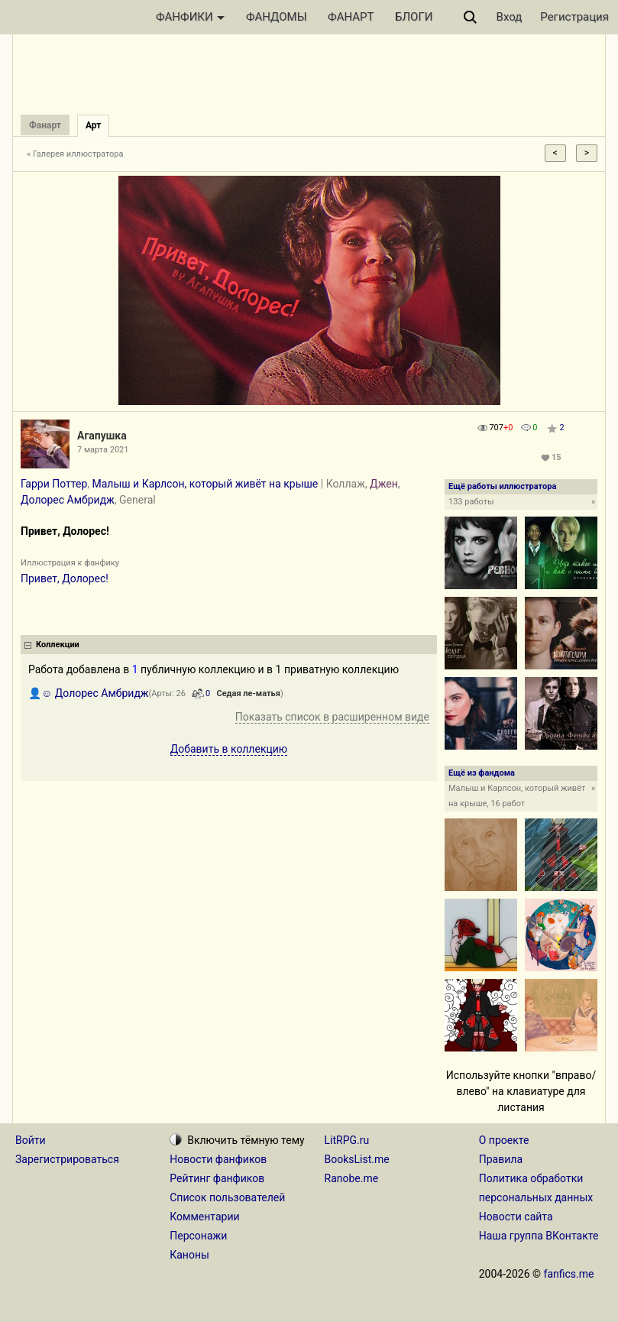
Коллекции (57, 645)
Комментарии (204, 1216)
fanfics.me (569, 1274)
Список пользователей (227, 1197)
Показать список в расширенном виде (332, 717)
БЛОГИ (413, 17)
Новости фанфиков (218, 1159)
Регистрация (574, 17)
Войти (30, 1140)
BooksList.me (357, 1159)
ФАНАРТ (351, 17)
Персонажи (198, 1236)
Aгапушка (102, 435)
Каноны (189, 1255)
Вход (510, 17)
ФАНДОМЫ (276, 17)
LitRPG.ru (347, 1140)
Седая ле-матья (248, 693)
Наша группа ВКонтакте (539, 1236)
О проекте (504, 1140)
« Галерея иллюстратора (75, 154)
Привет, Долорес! (64, 578)
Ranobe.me (352, 1178)
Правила (501, 1159)
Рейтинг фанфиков (217, 1178)
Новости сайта (516, 1216)
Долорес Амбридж (68, 500)
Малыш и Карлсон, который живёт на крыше (205, 484)
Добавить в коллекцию (229, 749)
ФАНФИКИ (190, 17)
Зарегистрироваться (67, 1159)
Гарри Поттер (54, 484)
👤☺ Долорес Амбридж (88, 693)
